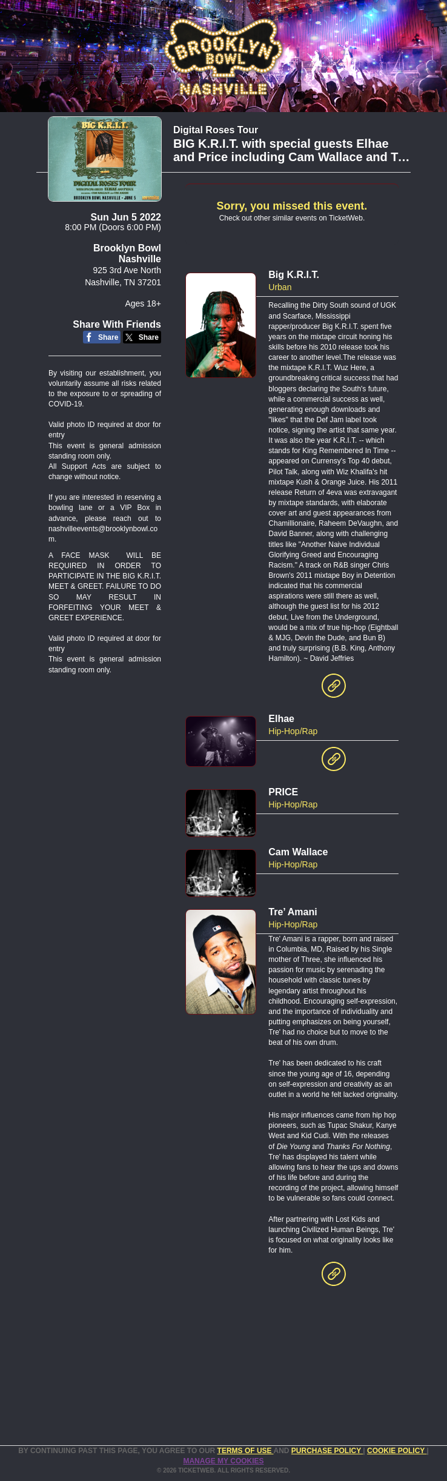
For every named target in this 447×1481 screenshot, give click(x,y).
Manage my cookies (223, 1461)
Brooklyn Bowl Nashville (127, 253)
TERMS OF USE (245, 1450)
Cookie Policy (396, 1450)
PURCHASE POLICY (327, 1450)
